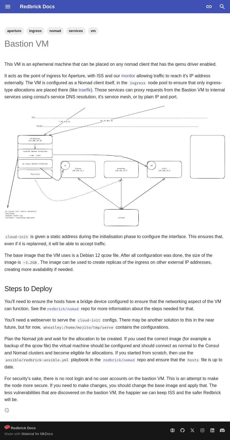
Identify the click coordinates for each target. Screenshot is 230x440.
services (76, 31)
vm (93, 31)
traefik (85, 90)
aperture (14, 31)
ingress (35, 31)
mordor (128, 75)
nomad (55, 31)
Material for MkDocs (37, 434)
